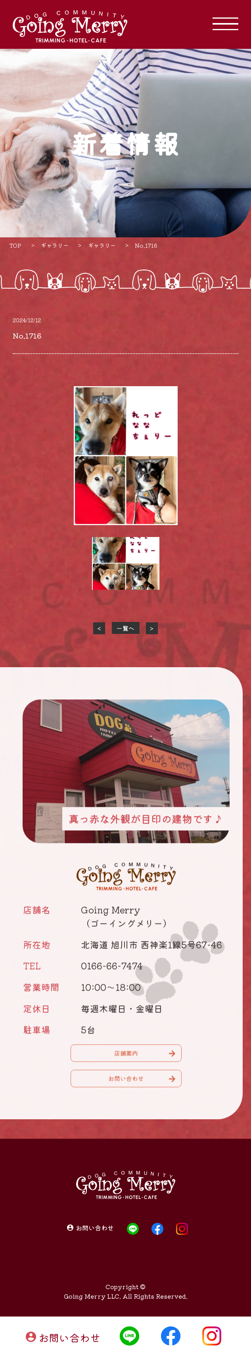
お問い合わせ (69, 1337)
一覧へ (125, 628)
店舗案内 (126, 1057)
